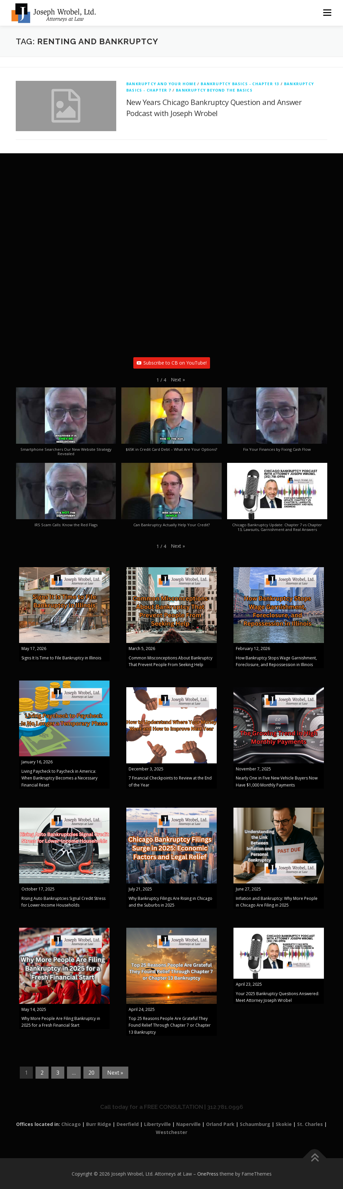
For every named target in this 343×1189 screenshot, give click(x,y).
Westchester (171, 1132)
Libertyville (157, 1124)
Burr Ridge (98, 1124)
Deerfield (128, 1124)
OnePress (207, 1174)
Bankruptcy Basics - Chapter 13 (240, 83)
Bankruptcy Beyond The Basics (214, 90)
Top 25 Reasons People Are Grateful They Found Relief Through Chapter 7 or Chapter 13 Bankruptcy (170, 1025)
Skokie (284, 1124)
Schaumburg (255, 1124)
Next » (115, 1072)
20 (91, 1072)
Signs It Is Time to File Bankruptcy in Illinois (61, 658)
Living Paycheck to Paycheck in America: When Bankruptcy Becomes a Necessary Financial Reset (59, 778)
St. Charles (310, 1124)
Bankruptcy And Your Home (161, 83)
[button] (177, 380)
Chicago (71, 1124)
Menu (327, 12)
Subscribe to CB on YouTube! (172, 363)
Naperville (188, 1124)
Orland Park (220, 1124)
